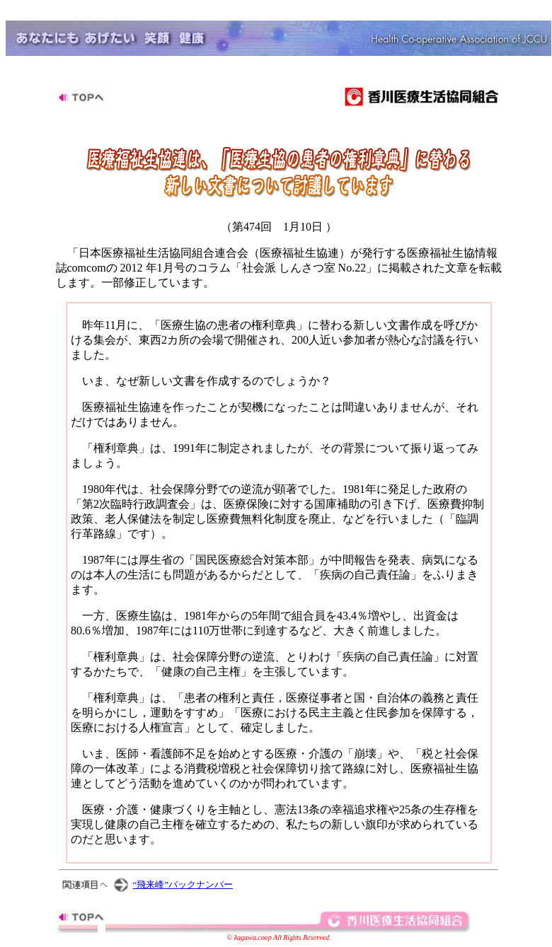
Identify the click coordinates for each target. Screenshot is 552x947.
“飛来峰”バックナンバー (183, 884)
